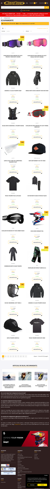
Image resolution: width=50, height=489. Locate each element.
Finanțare (19, 464)
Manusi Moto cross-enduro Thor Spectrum (37, 90)
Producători (3, 482)
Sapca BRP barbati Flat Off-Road (37, 160)
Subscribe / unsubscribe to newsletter (23, 487)
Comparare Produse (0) (42, 28)
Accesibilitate (20, 455)
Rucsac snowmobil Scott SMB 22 (13, 303)
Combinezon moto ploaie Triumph (13, 266)
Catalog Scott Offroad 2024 (9, 23)
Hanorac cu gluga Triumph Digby (12, 90)
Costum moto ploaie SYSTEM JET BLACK (37, 196)
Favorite (31, 3)
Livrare (35, 455)
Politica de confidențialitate (23, 468)
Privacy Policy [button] (38, 481)
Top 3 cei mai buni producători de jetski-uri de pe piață (41, 385)
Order (19, 483)
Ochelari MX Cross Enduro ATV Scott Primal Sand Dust (37, 126)
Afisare (27, 31)
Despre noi (20, 461)
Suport (19, 459)
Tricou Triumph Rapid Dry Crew (37, 338)
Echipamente (7, 18)
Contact (36, 454)
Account (19, 482)
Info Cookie (20, 470)
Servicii (19, 462)
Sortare (3, 31)
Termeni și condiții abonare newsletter (23, 475)
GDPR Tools (20, 454)
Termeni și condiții (21, 467)
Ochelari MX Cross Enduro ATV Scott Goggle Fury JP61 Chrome (37, 56)
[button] (46, 379)
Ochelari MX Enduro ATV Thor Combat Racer (13, 231)
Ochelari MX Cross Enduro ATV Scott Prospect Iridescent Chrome (13, 56)
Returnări (36, 457)
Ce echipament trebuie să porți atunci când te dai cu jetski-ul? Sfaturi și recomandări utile (9, 386)
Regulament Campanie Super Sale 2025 (25, 472)
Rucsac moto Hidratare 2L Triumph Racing (13, 125)
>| (3, 358)
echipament (17, 424)
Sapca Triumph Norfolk (13, 338)
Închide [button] (46, 475)
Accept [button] (42, 484)
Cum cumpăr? (21, 465)
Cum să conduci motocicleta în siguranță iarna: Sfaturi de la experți (25, 385)
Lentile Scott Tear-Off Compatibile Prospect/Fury (13, 161)
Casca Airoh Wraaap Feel (37, 231)
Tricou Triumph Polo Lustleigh (13, 196)
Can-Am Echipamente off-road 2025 (26, 23)
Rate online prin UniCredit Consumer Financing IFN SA (25, 458)
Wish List (19, 485)
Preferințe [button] (32, 484)
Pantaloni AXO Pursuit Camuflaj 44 (37, 268)
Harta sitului (36, 458)
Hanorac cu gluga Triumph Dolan (37, 303)
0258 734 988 (26, 10)
